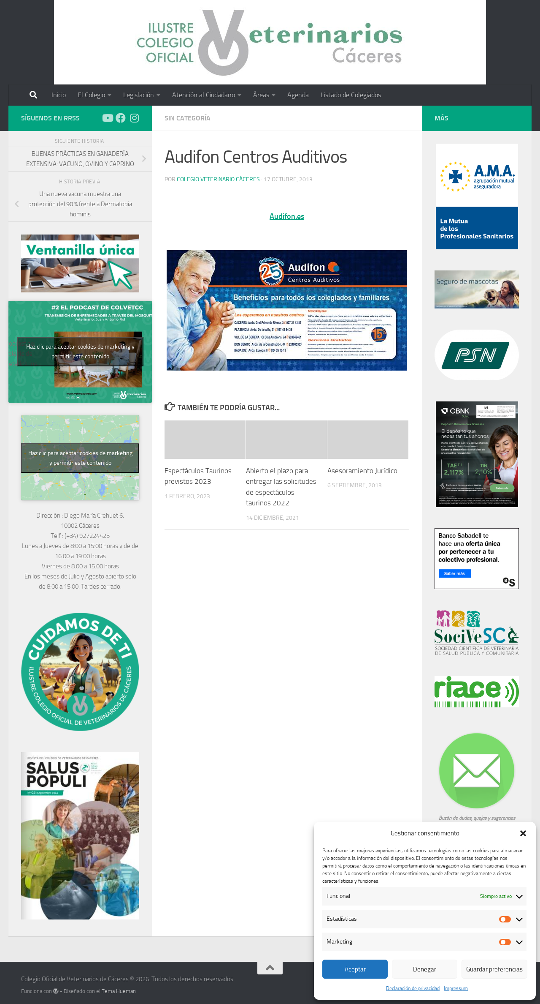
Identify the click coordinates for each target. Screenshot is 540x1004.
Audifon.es (287, 216)
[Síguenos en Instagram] (134, 118)
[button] (523, 833)
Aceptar (355, 969)
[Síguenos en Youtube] (107, 118)
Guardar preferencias (494, 969)
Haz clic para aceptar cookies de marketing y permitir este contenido (80, 351)
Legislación (138, 95)
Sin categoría (188, 118)
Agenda (298, 95)
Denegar (424, 969)
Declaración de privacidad (413, 988)
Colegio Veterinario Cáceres (218, 179)
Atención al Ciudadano (203, 95)
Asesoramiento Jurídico (362, 471)
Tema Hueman (119, 991)
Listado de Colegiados (351, 95)
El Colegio (91, 95)
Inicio (58, 95)
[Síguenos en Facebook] (121, 118)
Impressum (456, 988)
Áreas (261, 95)
